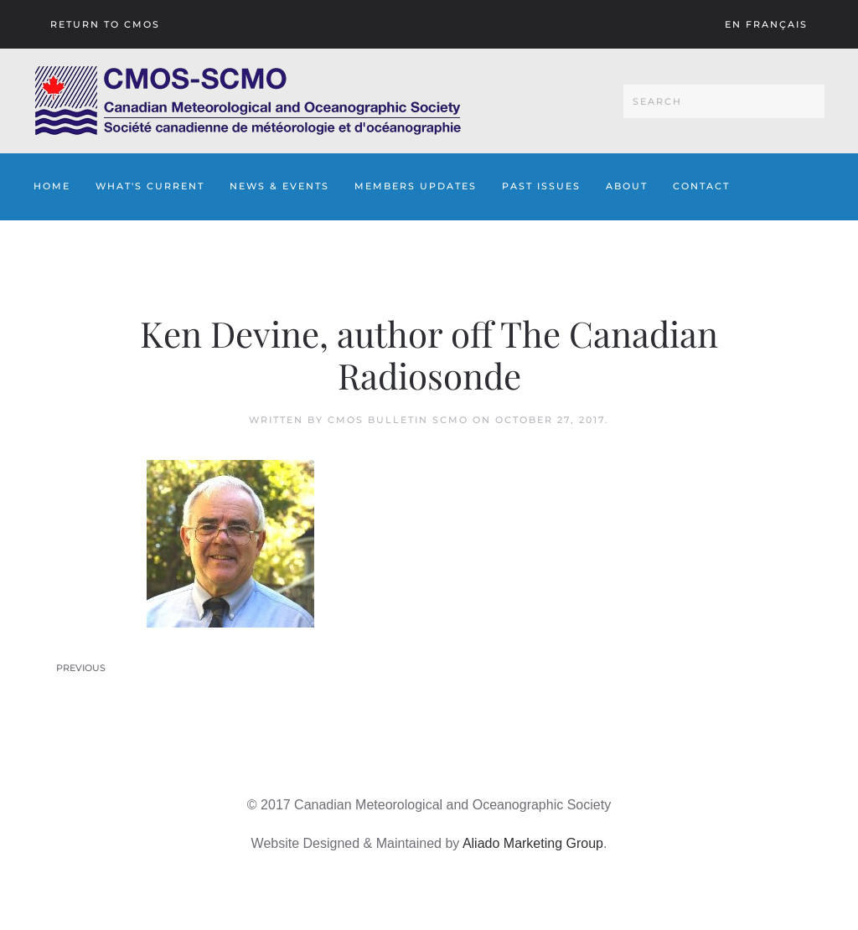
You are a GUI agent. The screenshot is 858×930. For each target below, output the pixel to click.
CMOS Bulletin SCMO (398, 420)
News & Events (279, 186)
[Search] (723, 101)
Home (52, 186)
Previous (81, 668)
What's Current (150, 186)
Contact (701, 186)
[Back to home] (248, 101)
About (627, 186)
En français (766, 24)
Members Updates (415, 186)
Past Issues (541, 186)
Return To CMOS (105, 24)
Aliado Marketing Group (533, 843)
